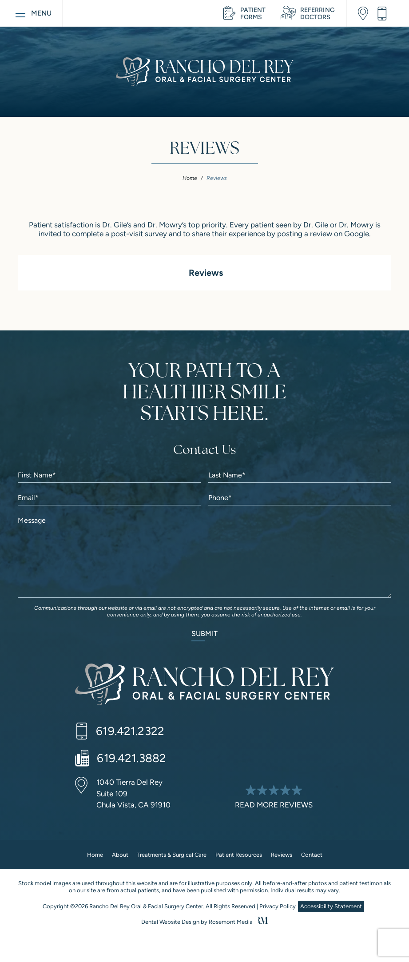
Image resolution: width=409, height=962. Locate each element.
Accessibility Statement (331, 906)
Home (190, 178)
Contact (311, 854)
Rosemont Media (231, 921)
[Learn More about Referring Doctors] (308, 13)
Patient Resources (238, 854)
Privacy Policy (277, 906)
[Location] (366, 13)
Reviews (281, 854)
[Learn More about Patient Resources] (244, 13)
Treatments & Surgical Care (171, 854)
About (120, 854)
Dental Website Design (170, 921)
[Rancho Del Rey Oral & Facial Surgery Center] (204, 686)
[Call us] (385, 13)
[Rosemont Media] (261, 921)
